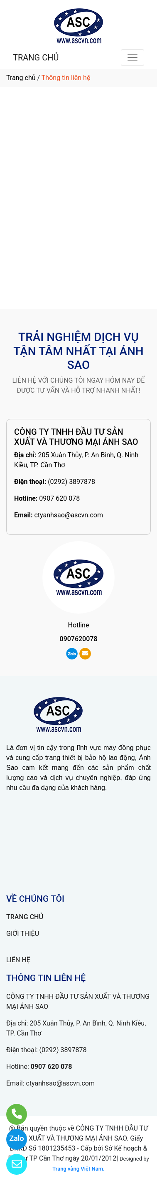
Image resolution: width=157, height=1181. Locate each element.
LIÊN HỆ (18, 960)
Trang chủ (21, 78)
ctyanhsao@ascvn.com (68, 515)
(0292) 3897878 (71, 482)
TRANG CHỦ (36, 58)
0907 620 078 (59, 498)
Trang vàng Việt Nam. (78, 1169)
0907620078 (79, 639)
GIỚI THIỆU (22, 934)
